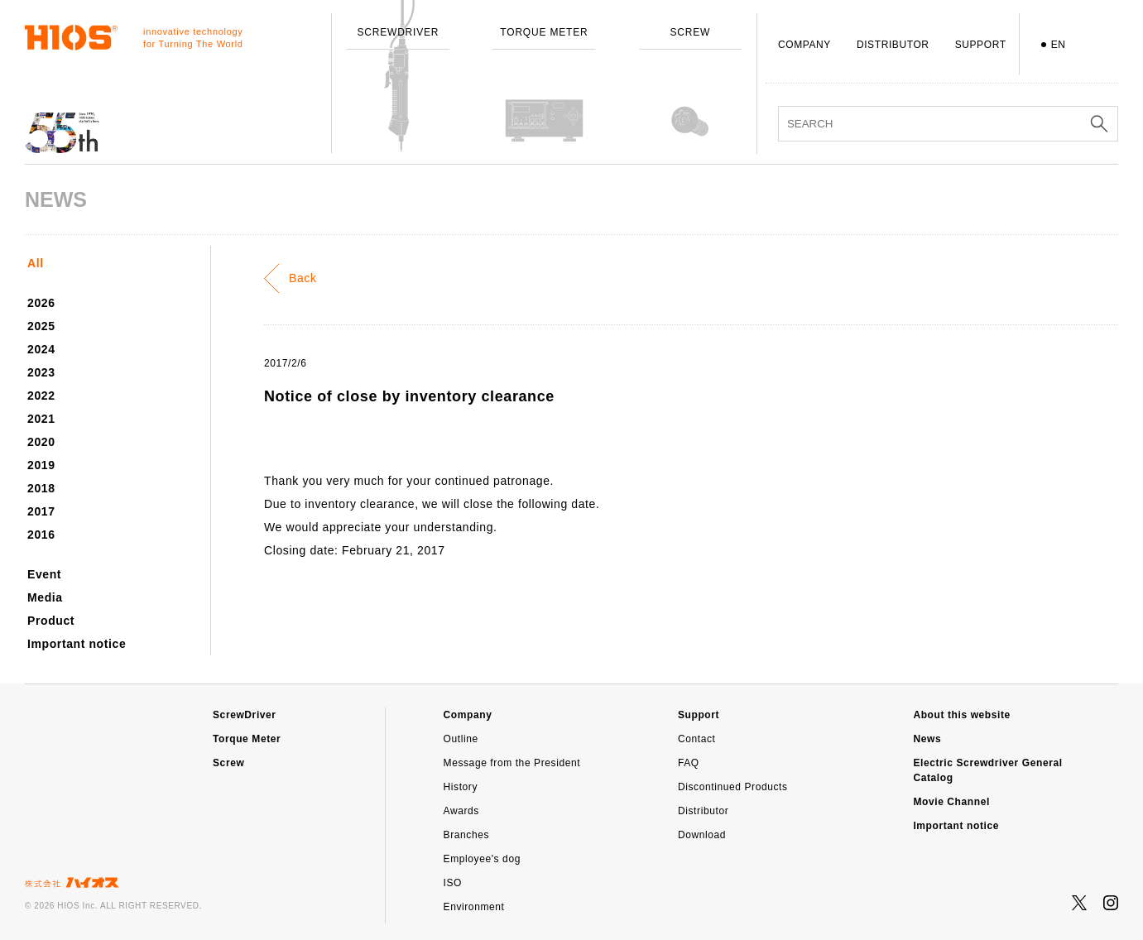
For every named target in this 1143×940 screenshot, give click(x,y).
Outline (461, 739)
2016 (41, 534)
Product (50, 620)
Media (45, 597)
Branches (467, 835)
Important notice (76, 643)
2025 (41, 326)
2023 (41, 372)
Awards (461, 811)
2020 (41, 441)
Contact (697, 739)
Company (468, 715)
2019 (41, 465)
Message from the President (512, 763)
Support (698, 715)
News (927, 739)
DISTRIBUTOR (893, 44)
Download (702, 835)
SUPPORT (980, 44)
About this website (961, 715)
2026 (41, 302)
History (461, 787)
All (35, 263)
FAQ (688, 763)
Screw (228, 763)
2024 (41, 349)
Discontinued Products (733, 787)
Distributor (703, 811)
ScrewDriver (244, 715)
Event (44, 574)
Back (303, 278)
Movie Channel (951, 802)
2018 (41, 488)
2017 (41, 511)
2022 (41, 395)
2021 (41, 418)
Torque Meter (247, 739)
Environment (474, 907)
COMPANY (804, 44)
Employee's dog (482, 859)
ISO (453, 883)
